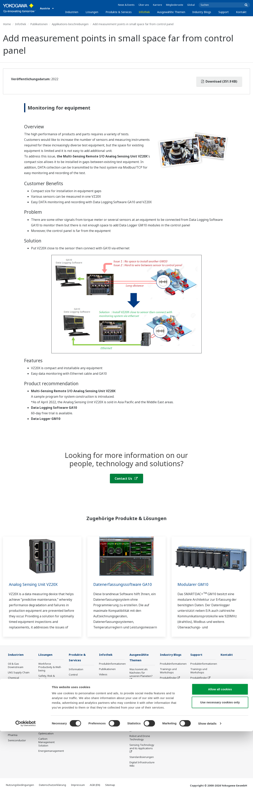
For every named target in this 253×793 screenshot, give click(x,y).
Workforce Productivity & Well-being (49, 667)
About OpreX (137, 694)
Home (7, 24)
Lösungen (92, 12)
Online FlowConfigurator (170, 704)
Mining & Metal (17, 694)
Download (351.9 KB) (219, 81)
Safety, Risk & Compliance (46, 677)
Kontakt (241, 12)
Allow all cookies (220, 751)
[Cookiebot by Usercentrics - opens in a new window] (25, 785)
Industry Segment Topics (140, 686)
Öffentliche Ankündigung (77, 712)
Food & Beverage (18, 699)
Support (223, 12)
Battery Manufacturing (17, 722)
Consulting (75, 685)
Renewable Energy (19, 689)
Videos (103, 674)
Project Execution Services (79, 692)
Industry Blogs (201, 12)
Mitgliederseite (174, 5)
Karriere (157, 5)
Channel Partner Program (170, 713)
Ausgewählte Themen (171, 12)
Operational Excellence (45, 695)
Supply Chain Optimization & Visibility (47, 718)
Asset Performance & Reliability (49, 686)
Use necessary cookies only (220, 764)
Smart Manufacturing (138, 711)
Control (73, 675)
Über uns (144, 5)
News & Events (126, 5)
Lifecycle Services (79, 700)
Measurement (77, 680)
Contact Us (126, 478)
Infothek (144, 12)
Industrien (71, 12)
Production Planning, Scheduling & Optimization (50, 730)
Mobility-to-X (15, 730)
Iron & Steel (15, 710)
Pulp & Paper (16, 705)
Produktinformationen (112, 664)
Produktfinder (168, 678)
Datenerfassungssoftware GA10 (123, 584)
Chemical (13, 678)
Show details (207, 785)
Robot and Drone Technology (139, 738)
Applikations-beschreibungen (70, 24)
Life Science (76, 705)
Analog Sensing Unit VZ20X (34, 584)
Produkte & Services (119, 12)
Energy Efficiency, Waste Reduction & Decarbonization (49, 706)
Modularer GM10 (193, 584)
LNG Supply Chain (18, 672)
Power (12, 683)
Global (191, 5)
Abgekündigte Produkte (77, 721)
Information (76, 669)
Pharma (12, 735)
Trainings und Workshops (168, 670)
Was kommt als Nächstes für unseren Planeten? (141, 673)
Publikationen (39, 24)
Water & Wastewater (20, 715)
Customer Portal (169, 683)
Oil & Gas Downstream (15, 665)
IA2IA (132, 704)
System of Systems (140, 699)
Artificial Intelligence (141, 727)
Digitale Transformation (138, 720)
